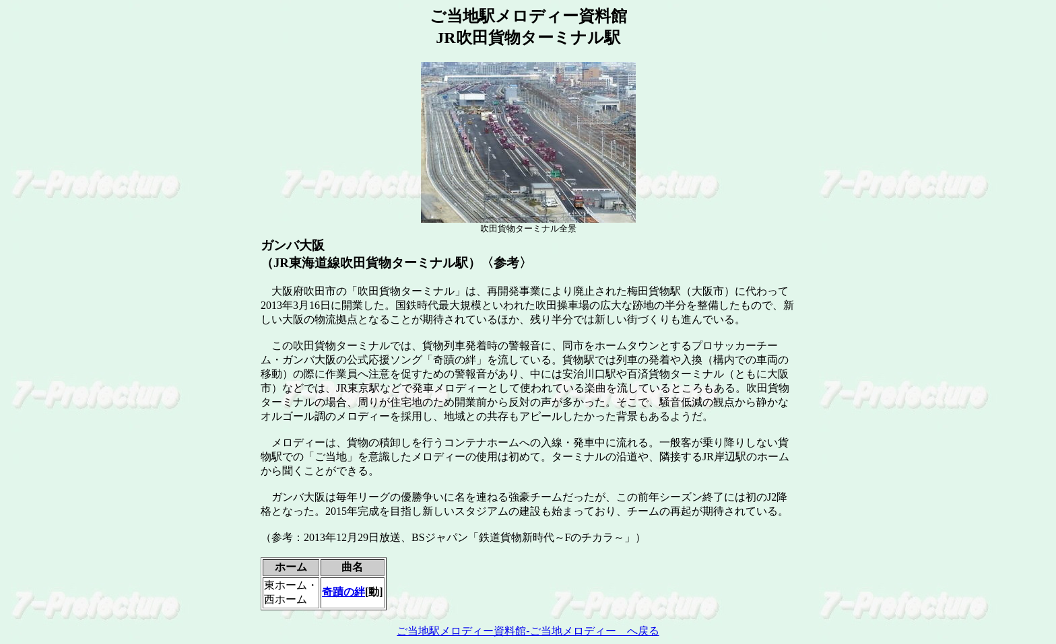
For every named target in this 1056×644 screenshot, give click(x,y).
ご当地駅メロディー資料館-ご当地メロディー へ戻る (528, 631)
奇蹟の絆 (343, 592)
